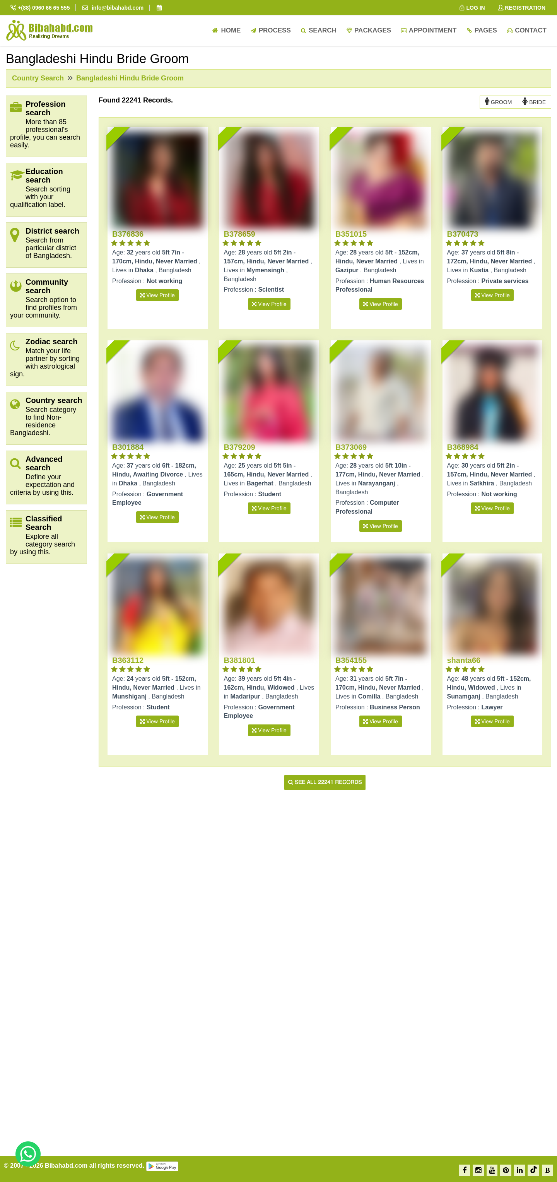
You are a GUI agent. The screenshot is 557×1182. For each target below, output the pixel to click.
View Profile (157, 295)
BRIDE (534, 102)
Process (270, 30)
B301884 (128, 447)
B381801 (239, 660)
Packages (368, 30)
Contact (526, 30)
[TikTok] (533, 1170)
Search (318, 30)
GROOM (498, 102)
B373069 (351, 447)
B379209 (239, 447)
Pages (481, 30)
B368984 (462, 447)
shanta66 (464, 660)
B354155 (351, 660)
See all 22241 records (325, 782)
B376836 (128, 234)
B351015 (351, 234)
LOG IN (471, 8)
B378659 (239, 234)
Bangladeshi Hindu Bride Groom (129, 78)
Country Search (38, 78)
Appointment (428, 30)
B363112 (128, 660)
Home (226, 30)
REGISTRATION (521, 8)
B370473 (462, 234)
